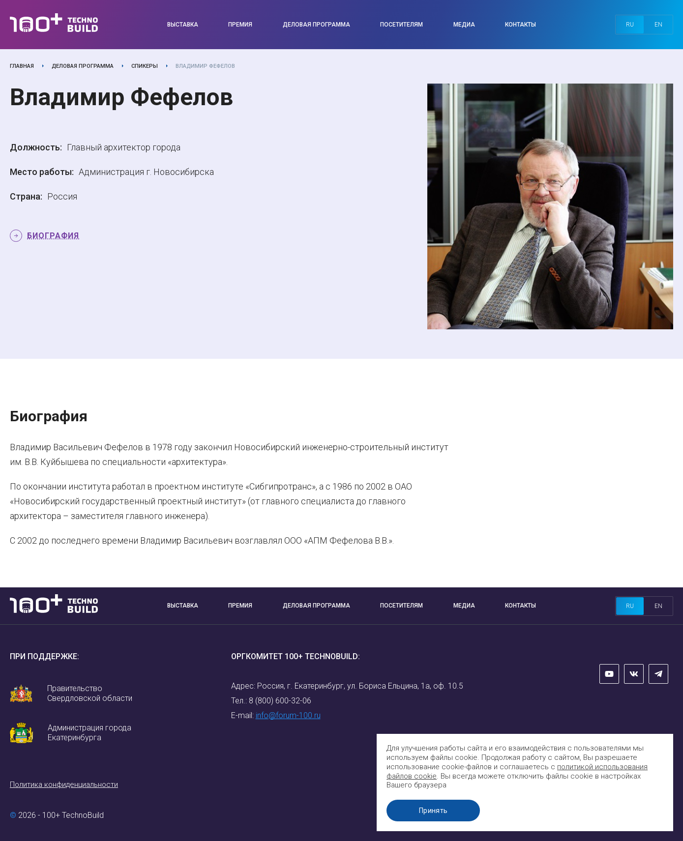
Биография (53, 235)
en (658, 24)
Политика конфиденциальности (64, 784)
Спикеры (144, 66)
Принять (434, 810)
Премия (240, 24)
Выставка (182, 24)
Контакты (520, 24)
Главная (22, 66)
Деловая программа (316, 24)
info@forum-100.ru (288, 715)
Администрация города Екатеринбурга (89, 732)
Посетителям (401, 24)
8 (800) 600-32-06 (280, 700)
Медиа (464, 24)
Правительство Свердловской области (89, 693)
